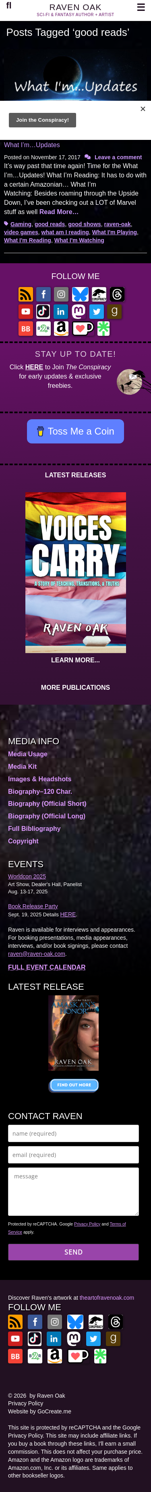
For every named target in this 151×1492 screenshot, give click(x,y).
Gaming (20, 224)
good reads (50, 224)
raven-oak (117, 224)
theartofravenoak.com (107, 1297)
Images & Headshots (39, 779)
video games (21, 232)
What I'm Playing (114, 232)
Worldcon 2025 (27, 876)
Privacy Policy (87, 1223)
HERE (34, 367)
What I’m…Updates (32, 145)
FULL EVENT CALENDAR (47, 967)
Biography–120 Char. (40, 791)
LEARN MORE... (75, 660)
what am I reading (65, 232)
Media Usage (28, 754)
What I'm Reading (27, 240)
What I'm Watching (79, 240)
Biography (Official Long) (46, 816)
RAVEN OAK (76, 7)
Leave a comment (118, 157)
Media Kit (22, 766)
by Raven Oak (47, 1395)
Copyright (23, 841)
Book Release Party (33, 906)
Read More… (59, 211)
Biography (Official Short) (47, 803)
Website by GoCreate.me (39, 1411)
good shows (84, 224)
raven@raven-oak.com (36, 954)
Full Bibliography (34, 828)
